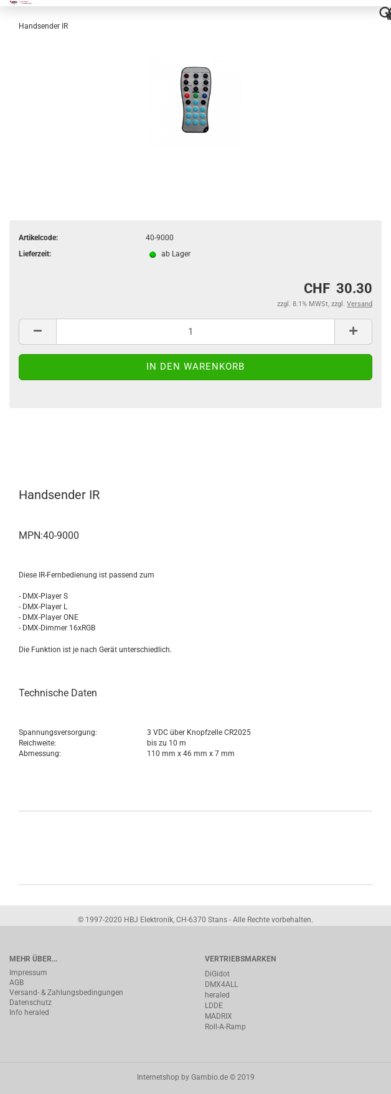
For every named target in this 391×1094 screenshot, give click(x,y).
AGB (16, 982)
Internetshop (158, 1077)
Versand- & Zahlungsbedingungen (66, 992)
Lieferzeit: (35, 254)
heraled (217, 995)
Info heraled (29, 1012)
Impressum (28, 972)
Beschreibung (56, 441)
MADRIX (218, 1016)
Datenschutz (30, 1002)
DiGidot (217, 974)
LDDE (214, 1005)
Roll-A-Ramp (225, 1026)
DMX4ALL (221, 984)
